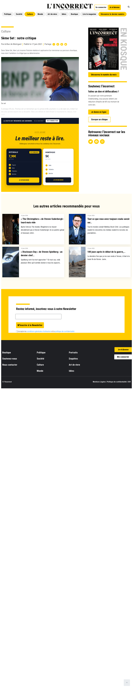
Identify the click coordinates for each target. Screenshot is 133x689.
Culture (30, 14)
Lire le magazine (89, 14)
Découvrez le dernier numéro (112, 14)
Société (19, 14)
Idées (64, 14)
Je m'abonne (24, 180)
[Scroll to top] (127, 682)
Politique (7, 14)
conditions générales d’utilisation (39, 331)
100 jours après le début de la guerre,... (106, 251)
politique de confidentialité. (65, 331)
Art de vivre (52, 14)
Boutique (74, 14)
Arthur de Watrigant (12, 44)
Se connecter (52, 121)
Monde (40, 14)
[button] (128, 6)
